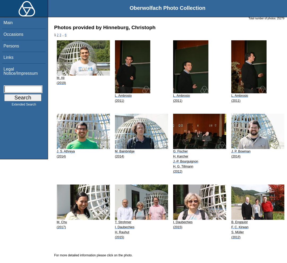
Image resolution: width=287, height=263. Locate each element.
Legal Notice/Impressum (20, 71)
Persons (11, 46)
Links (8, 57)
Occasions (13, 34)
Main (8, 22)
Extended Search (24, 105)
